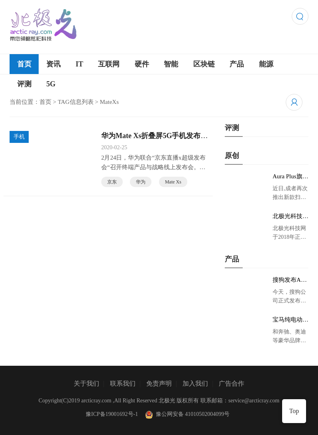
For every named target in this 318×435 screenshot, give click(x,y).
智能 (171, 64)
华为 (140, 182)
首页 (24, 64)
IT (79, 64)
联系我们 (122, 383)
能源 (266, 64)
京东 (112, 182)
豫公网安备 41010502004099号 (186, 414)
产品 (237, 64)
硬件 (142, 64)
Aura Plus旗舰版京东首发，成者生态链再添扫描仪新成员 (290, 176)
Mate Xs (173, 182)
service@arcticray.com (253, 401)
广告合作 (231, 383)
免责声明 (159, 383)
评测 (24, 84)
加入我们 (195, 383)
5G (50, 84)
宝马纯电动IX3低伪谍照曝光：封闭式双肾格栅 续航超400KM (290, 320)
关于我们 (86, 383)
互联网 (109, 64)
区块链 (204, 64)
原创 (232, 156)
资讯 (53, 64)
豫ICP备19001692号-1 (112, 414)
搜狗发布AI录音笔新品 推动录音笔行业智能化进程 (290, 280)
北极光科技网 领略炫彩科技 (290, 216)
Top (294, 411)
